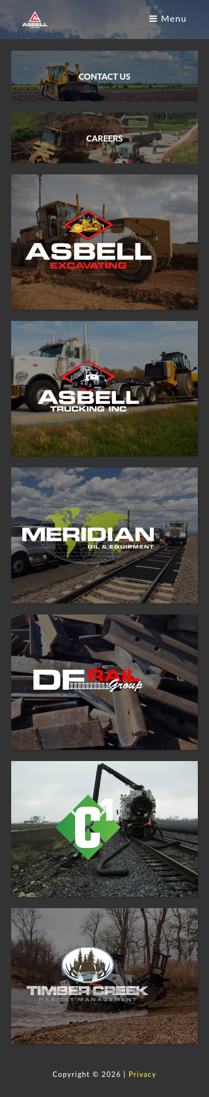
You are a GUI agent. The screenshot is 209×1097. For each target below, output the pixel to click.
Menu (168, 18)
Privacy (143, 1074)
